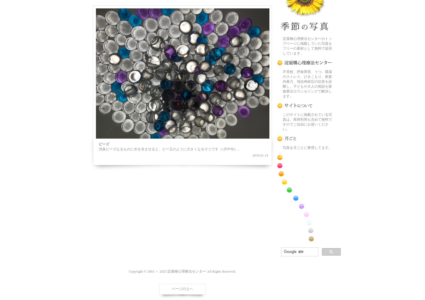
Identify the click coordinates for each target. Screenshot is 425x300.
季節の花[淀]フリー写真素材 (304, 16)
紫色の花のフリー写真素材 (304, 206)
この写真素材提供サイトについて (304, 105)
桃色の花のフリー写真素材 (304, 214)
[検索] (299, 252)
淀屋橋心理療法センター (304, 62)
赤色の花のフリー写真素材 (304, 165)
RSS (304, 157)
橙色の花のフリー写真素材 (304, 173)
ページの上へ (182, 289)
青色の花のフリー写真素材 (304, 198)
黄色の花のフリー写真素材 (304, 181)
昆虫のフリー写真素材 (304, 230)
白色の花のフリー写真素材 (304, 222)
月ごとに (304, 138)
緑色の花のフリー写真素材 (304, 190)
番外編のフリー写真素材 (304, 238)
